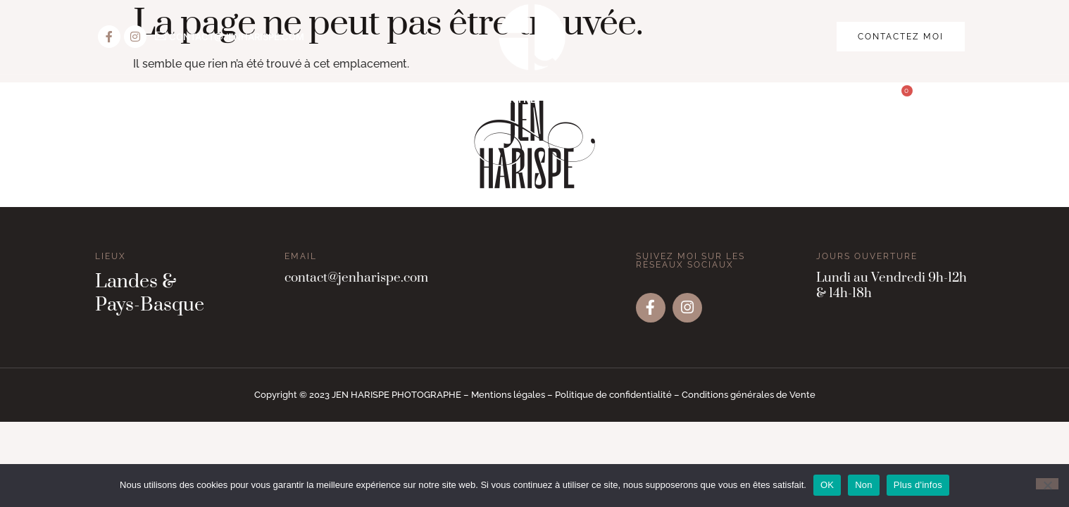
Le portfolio (648, 99)
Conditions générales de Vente (748, 394)
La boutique (758, 99)
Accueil (167, 99)
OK (827, 485)
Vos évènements (388, 99)
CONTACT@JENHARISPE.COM (236, 36)
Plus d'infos (918, 485)
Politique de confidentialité (613, 394)
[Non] (1047, 483)
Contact (849, 99)
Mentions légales (508, 394)
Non (864, 485)
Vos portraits (262, 99)
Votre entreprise (522, 99)
